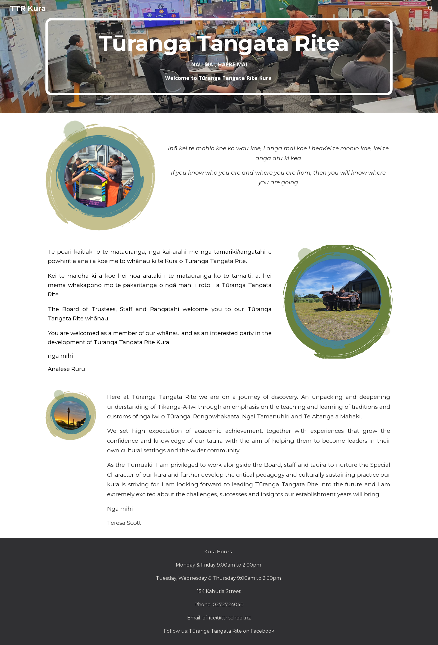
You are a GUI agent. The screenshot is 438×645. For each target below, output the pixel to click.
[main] (219, 56)
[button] (431, 8)
